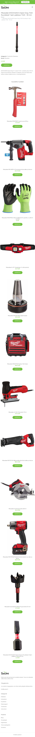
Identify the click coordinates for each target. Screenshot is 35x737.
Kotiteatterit (4, 699)
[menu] (32, 7)
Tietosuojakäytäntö (5, 725)
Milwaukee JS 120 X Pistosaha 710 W (17, 412)
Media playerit (4, 704)
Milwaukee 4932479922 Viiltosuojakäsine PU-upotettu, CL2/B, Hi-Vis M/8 (17, 218)
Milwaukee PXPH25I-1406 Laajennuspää (17, 315)
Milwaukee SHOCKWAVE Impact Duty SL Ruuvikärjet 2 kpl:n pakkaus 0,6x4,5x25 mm (17, 655)
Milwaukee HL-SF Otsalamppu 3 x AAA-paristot (17, 267)
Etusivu (2, 17)
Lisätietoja (7, 65)
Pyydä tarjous (25, 2)
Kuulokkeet (3, 701)
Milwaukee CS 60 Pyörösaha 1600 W (17, 508)
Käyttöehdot (4, 722)
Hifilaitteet (3, 696)
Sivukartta (3, 727)
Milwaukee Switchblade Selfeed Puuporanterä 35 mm (18, 606)
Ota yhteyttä (4, 720)
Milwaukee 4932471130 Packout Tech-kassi (17, 364)
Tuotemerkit (10, 56)
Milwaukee (15, 56)
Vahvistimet (3, 709)
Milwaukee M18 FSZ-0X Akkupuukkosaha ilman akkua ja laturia (17, 460)
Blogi (2, 717)
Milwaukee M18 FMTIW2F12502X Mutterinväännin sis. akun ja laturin (17, 557)
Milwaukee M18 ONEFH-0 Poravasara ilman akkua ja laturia (17, 169)
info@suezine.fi (4, 689)
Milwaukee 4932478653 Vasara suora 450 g (17, 121)
